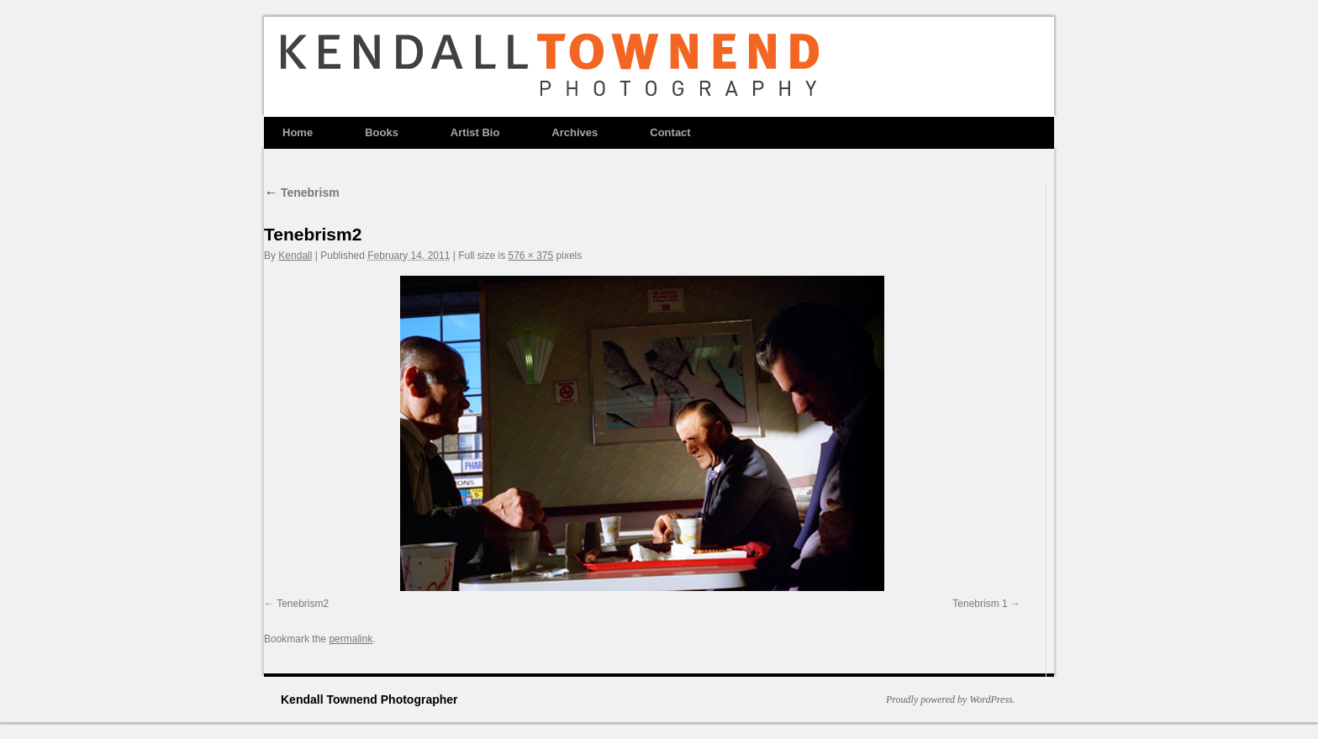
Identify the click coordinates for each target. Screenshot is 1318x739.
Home (297, 132)
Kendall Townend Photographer (369, 699)
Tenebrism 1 (979, 604)
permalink (350, 639)
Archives (574, 132)
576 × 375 (530, 255)
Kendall (295, 255)
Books (381, 132)
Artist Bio (475, 132)
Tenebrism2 (303, 604)
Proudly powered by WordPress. (950, 699)
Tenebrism (302, 192)
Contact (670, 132)
